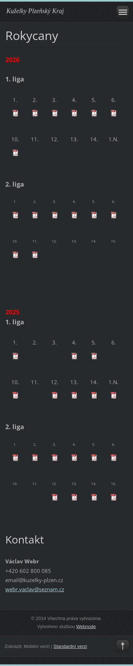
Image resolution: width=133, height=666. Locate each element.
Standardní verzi (70, 646)
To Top (122, 646)
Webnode (86, 626)
